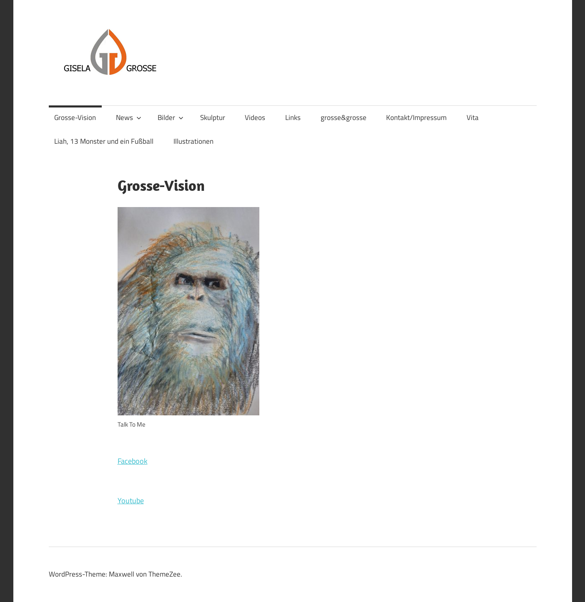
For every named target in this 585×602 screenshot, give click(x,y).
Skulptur (212, 117)
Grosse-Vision (75, 117)
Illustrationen (193, 141)
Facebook (133, 461)
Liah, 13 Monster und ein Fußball (103, 141)
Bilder (170, 117)
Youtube (131, 500)
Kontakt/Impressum (416, 117)
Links (293, 117)
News (128, 117)
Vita (473, 117)
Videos (255, 117)
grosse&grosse (344, 117)
